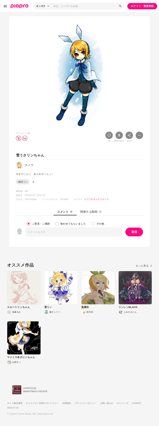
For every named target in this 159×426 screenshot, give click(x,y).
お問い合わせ (106, 403)
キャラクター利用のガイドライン (42, 403)
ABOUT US (13, 408)
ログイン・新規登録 (142, 6)
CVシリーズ (123, 403)
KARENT (136, 403)
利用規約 (66, 403)
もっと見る (144, 265)
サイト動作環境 (14, 403)
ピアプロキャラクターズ (96, 199)
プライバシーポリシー (85, 403)
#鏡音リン (23, 182)
